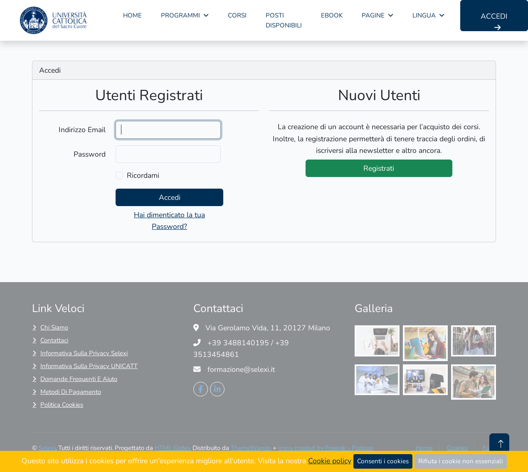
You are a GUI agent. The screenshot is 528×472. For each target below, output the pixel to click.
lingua (424, 15)
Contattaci (54, 340)
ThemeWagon (251, 448)
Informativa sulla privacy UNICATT (89, 366)
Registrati (378, 168)
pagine (373, 15)
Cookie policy (329, 461)
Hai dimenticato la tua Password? (169, 220)
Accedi (494, 21)
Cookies (457, 448)
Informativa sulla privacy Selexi (84, 353)
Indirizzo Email (82, 130)
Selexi (47, 448)
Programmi (180, 15)
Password (90, 154)
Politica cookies (61, 405)
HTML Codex (173, 448)
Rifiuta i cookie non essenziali (460, 461)
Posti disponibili (284, 20)
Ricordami (143, 175)
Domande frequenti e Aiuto (78, 379)
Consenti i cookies (383, 461)
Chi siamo (54, 327)
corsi (237, 15)
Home (132, 15)
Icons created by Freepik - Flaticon (325, 448)
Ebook (332, 15)
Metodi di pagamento (70, 392)
